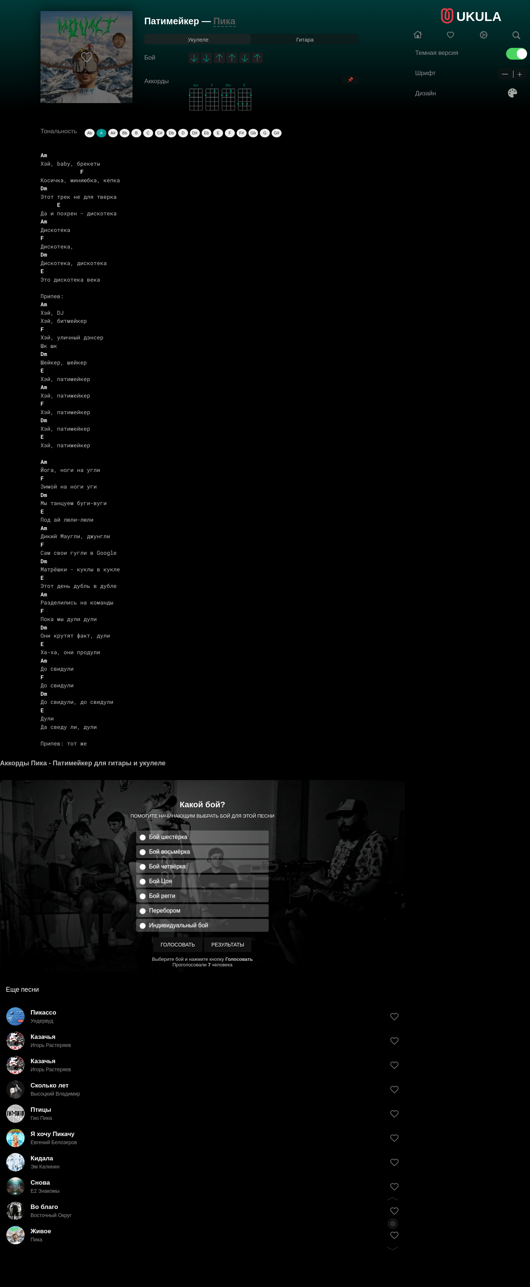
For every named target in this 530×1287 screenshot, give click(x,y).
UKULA (478, 16)
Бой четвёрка (167, 866)
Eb (206, 133)
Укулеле (198, 39)
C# (159, 133)
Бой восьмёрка (169, 852)
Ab (89, 133)
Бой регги (162, 896)
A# (112, 133)
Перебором (164, 910)
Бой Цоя (160, 881)
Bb (124, 133)
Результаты (227, 945)
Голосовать (178, 945)
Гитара (305, 39)
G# (276, 133)
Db (171, 133)
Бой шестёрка (168, 837)
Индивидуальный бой (178, 925)
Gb (253, 133)
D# (194, 133)
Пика (224, 21)
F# (241, 133)
